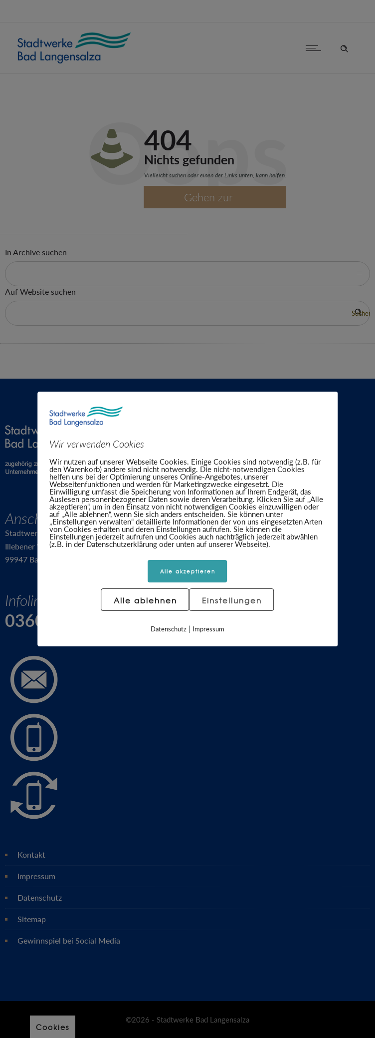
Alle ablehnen (145, 600)
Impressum (208, 629)
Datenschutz (169, 629)
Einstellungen (232, 600)
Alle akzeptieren (187, 571)
